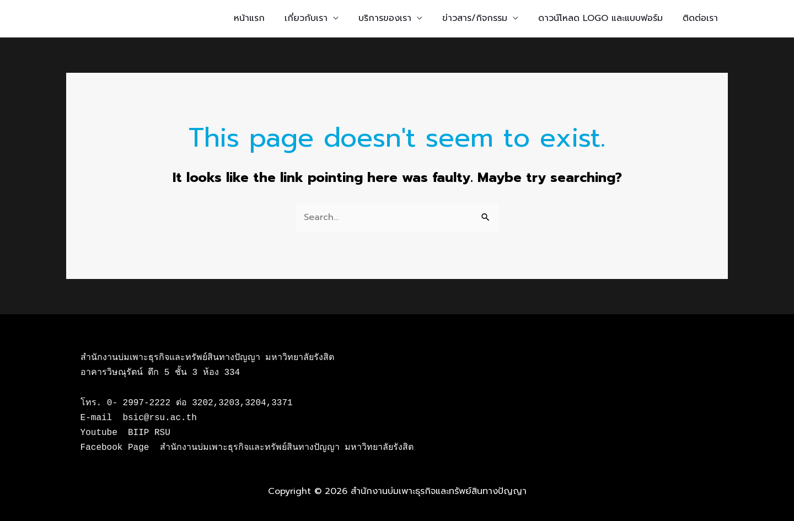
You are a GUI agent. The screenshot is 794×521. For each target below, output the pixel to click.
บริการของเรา (384, 18)
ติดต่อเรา (700, 18)
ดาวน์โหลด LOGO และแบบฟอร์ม (600, 18)
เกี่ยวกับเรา (306, 18)
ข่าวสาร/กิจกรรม (474, 18)
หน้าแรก (249, 18)
